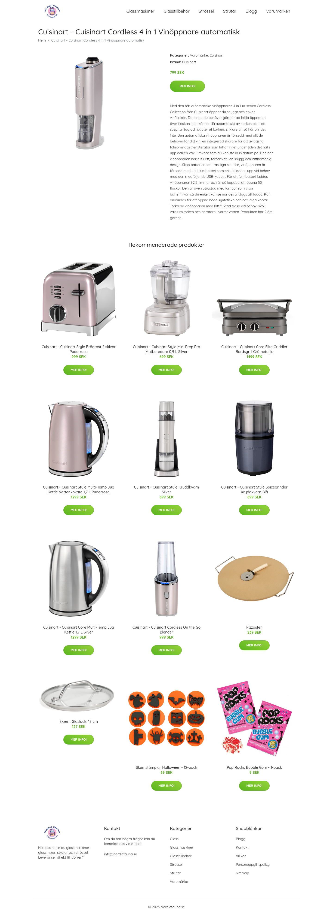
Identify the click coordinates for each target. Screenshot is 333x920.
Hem (42, 45)
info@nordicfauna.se (120, 859)
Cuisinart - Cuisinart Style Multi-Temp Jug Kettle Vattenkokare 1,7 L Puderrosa (78, 494)
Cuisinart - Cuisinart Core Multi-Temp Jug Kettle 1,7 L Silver (78, 634)
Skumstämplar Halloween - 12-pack (166, 772)
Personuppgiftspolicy (253, 869)
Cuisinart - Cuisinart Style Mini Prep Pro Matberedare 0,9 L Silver (166, 354)
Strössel (206, 13)
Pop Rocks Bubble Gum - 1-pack (254, 772)
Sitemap (242, 878)
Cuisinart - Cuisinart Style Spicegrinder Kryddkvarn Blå (254, 494)
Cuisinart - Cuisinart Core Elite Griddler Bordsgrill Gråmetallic (254, 354)
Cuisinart (216, 60)
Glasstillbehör (177, 13)
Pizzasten (254, 632)
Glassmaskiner (140, 13)
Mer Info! (187, 91)
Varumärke (199, 60)
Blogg (251, 13)
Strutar (229, 13)
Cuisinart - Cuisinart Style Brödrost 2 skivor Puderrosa (79, 354)
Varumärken (278, 13)
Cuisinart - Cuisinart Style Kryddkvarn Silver (166, 494)
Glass (174, 844)
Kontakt (242, 852)
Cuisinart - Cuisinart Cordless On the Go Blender (166, 634)
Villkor (241, 861)
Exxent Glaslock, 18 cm (78, 726)
